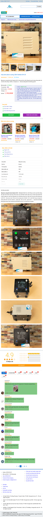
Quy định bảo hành (30, 480)
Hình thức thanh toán (7, 492)
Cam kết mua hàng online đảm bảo (33, 473)
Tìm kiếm (39, 6)
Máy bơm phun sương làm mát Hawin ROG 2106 (6, 136)
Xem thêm (21, 183)
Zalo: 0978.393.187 (7, 476)
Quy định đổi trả (29, 478)
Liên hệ (40, 1)
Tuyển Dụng (5, 486)
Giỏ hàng (4, 12)
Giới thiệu (5, 484)
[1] (17, 466)
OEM (8, 87)
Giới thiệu (28, 1)
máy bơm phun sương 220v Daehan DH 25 (27, 19)
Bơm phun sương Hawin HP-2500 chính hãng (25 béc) (34, 136)
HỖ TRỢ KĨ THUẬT (36, 16)
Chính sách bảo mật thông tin (32, 477)
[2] (22, 466)
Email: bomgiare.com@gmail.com (10, 479)
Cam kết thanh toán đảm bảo (32, 475)
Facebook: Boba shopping (8, 477)
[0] (19, 466)
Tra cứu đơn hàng (34, 1)
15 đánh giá (10, 77)
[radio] (5, 359)
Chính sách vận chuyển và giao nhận (33, 471)
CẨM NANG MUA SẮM (25, 16)
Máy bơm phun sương (12, 19)
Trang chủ (3, 20)
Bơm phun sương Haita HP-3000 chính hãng (21, 136)
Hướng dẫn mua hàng (7, 490)
